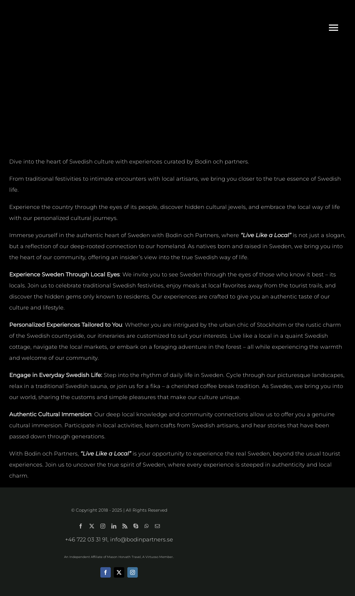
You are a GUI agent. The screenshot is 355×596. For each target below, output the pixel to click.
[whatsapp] (147, 526)
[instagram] (102, 526)
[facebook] (80, 526)
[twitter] (91, 526)
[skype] (135, 526)
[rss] (124, 526)
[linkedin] (113, 526)
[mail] (157, 526)
